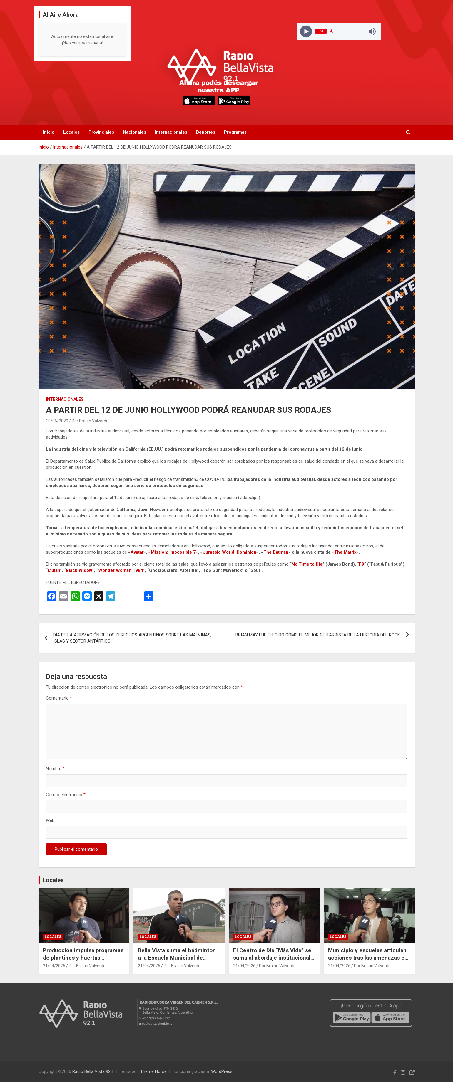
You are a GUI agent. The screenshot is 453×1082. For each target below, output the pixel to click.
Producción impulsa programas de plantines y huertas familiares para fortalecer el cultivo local (83, 961)
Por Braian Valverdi (89, 421)
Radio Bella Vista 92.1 (93, 1071)
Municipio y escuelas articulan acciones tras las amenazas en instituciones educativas (368, 957)
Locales (71, 132)
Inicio (48, 132)
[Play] (306, 31)
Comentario (59, 698)
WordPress (222, 1071)
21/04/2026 (54, 965)
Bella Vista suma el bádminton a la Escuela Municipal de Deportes (177, 957)
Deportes (205, 132)
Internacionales (171, 132)
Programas (235, 132)
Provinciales (101, 132)
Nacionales (134, 132)
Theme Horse (153, 1071)
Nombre (55, 768)
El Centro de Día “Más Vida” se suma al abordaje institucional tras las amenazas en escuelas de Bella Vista (272, 961)
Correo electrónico (66, 794)
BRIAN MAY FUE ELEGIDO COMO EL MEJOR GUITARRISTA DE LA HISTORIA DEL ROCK (317, 635)
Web (50, 820)
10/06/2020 (57, 421)
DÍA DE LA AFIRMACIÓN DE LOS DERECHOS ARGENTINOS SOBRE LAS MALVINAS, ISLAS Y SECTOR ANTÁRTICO (132, 638)
